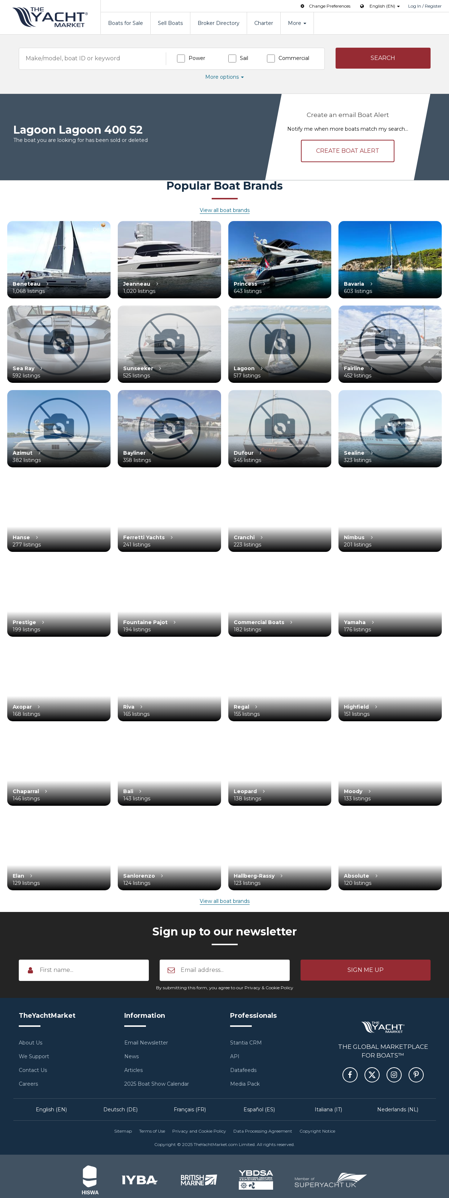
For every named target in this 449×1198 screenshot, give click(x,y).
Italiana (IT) (328, 1109)
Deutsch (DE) (120, 1109)
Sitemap (123, 1131)
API (234, 1056)
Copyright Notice (317, 1131)
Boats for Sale (125, 23)
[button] (383, 58)
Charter (263, 23)
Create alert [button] (347, 150)
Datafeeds (243, 1070)
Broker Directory (218, 23)
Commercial (294, 58)
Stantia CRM (246, 1042)
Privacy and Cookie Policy (199, 1131)
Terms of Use (152, 1131)
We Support (34, 1056)
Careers (28, 1084)
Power (197, 58)
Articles (133, 1070)
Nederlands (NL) (397, 1109)
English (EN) (51, 1109)
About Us (30, 1042)
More (297, 23)
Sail (244, 58)
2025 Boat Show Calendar (156, 1084)
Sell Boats (170, 23)
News (131, 1056)
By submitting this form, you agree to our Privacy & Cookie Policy (224, 987)
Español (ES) (259, 1109)
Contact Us (33, 1070)
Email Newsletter (146, 1042)
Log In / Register (425, 6)
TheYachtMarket (50, 17)
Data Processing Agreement (262, 1131)
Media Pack (245, 1084)
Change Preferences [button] (324, 6)
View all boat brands (225, 210)
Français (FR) (190, 1109)
